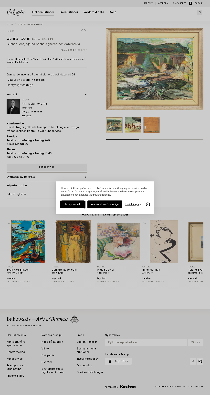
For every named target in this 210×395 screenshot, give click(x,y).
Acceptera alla (73, 204)
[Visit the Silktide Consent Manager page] (148, 204)
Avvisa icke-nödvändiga (105, 204)
